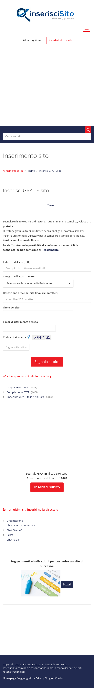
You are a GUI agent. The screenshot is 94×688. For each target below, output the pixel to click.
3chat (10, 535)
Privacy (40, 678)
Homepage (9, 678)
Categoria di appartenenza (19, 276)
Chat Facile (13, 539)
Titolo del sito (11, 307)
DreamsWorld (15, 520)
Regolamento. (50, 250)
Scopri (67, 584)
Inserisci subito (47, 487)
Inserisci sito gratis (60, 40)
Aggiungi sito (25, 678)
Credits (59, 678)
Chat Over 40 (14, 530)
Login (49, 678)
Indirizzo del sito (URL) (16, 262)
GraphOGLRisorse (22, 387)
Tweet (51, 205)
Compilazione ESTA (22, 392)
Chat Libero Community (21, 525)
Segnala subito (47, 361)
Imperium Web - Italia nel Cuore (30, 397)
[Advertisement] (47, 89)
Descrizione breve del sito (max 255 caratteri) (30, 293)
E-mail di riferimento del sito (20, 322)
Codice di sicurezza (14, 337)
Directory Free (32, 40)
